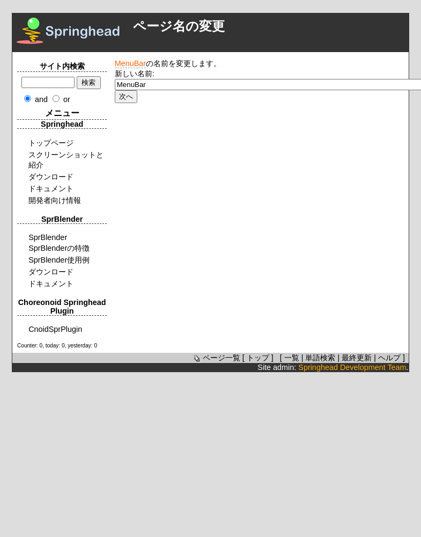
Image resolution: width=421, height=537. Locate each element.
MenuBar (130, 63)
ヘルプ (389, 357)
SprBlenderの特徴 (59, 248)
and (41, 99)
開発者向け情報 (54, 200)
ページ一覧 (216, 357)
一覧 (291, 357)
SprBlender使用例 (59, 260)
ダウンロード (50, 176)
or (66, 99)
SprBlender (47, 237)
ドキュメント (50, 188)
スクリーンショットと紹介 (66, 159)
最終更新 (357, 357)
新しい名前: (134, 73)
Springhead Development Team (352, 367)
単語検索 (320, 357)
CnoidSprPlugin (55, 329)
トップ (258, 357)
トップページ (50, 143)
